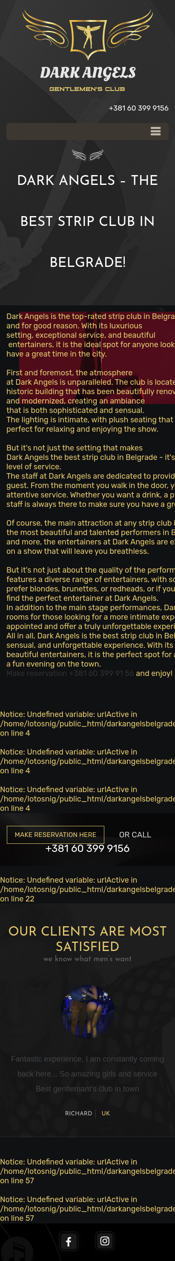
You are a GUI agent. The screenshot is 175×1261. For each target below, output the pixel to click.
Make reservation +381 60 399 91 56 (70, 673)
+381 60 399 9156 (139, 108)
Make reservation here (56, 835)
